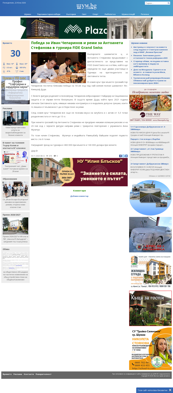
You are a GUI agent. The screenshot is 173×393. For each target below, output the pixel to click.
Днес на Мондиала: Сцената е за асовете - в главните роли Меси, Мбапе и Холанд (149, 72)
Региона (145, 14)
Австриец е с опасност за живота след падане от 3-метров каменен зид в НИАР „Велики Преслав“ (150, 49)
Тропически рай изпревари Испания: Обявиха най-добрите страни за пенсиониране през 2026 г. (151, 80)
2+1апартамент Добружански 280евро (150, 163)
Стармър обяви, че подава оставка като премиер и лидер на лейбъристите (151, 64)
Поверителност (44, 374)
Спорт (95, 14)
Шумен (27, 14)
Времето (7, 374)
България (71, 14)
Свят (84, 14)
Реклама (17, 374)
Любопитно (110, 14)
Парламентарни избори (48, 14)
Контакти (29, 374)
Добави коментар (79, 196)
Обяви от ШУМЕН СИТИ (159, 176)
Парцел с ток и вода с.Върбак (145, 139)
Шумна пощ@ (128, 14)
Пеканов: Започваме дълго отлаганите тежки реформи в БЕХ (150, 56)
